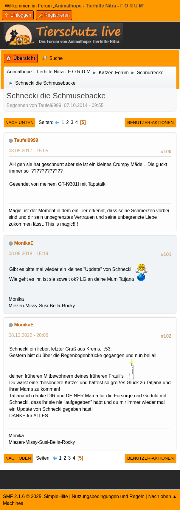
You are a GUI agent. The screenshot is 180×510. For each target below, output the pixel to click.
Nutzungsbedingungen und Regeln (108, 496)
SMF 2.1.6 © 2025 (22, 496)
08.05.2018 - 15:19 (28, 253)
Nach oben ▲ (162, 496)
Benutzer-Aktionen (150, 122)
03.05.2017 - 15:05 (28, 150)
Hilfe (63, 496)
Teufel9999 (26, 140)
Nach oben (18, 458)
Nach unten (19, 122)
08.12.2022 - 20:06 (28, 335)
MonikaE (23, 243)
